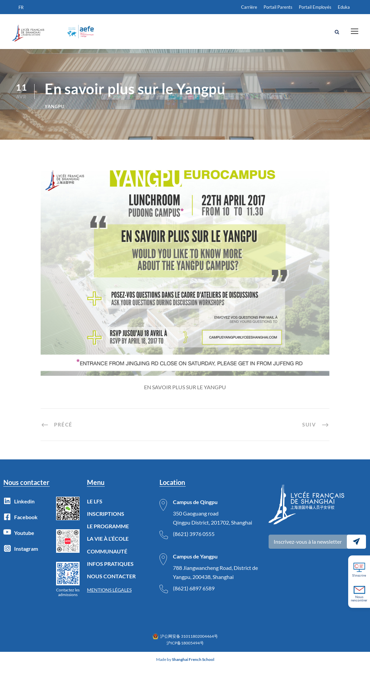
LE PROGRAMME (108, 534)
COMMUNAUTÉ (107, 559)
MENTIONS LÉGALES (109, 598)
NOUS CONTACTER (111, 584)
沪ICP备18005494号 (185, 651)
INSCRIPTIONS (105, 522)
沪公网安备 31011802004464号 (189, 643)
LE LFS (94, 509)
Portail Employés (315, 7)
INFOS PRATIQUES (110, 571)
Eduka (344, 7)
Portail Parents (278, 7)
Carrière (249, 7)
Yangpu (54, 114)
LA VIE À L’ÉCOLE (108, 546)
